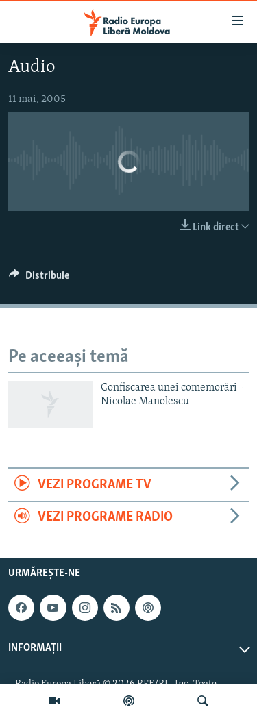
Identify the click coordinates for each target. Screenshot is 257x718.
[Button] (39, 279)
